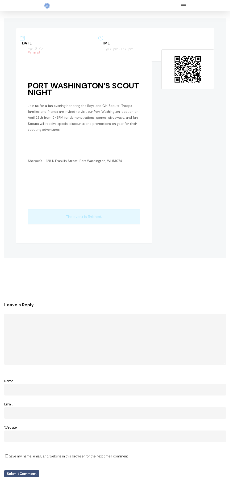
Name (9, 381)
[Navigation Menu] (183, 5)
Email (9, 404)
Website (10, 427)
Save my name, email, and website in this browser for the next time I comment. (69, 456)
